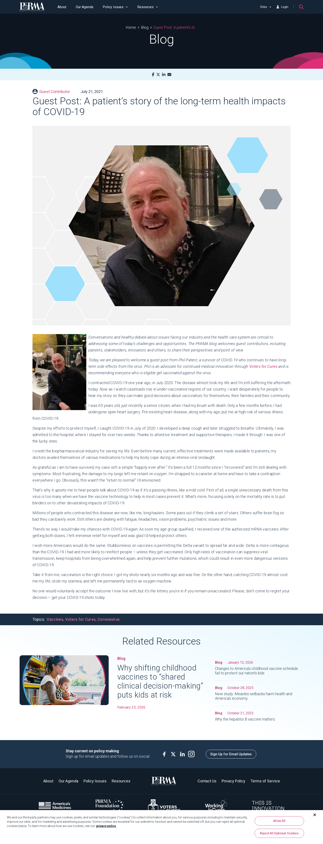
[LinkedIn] (163, 74)
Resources (147, 7)
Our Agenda (84, 7)
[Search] (301, 7)
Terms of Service (265, 781)
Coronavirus (108, 619)
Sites (265, 7)
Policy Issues (115, 7)
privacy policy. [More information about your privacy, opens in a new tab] (106, 826)
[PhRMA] (32, 7)
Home (131, 27)
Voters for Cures (263, 366)
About (61, 7)
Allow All (279, 821)
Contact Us (207, 781)
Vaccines (55, 619)
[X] (158, 74)
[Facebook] (153, 74)
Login (282, 7)
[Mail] (169, 74)
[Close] (315, 815)
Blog (144, 27)
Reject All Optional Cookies (279, 833)
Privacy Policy (233, 781)
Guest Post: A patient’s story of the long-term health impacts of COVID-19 (175, 27)
